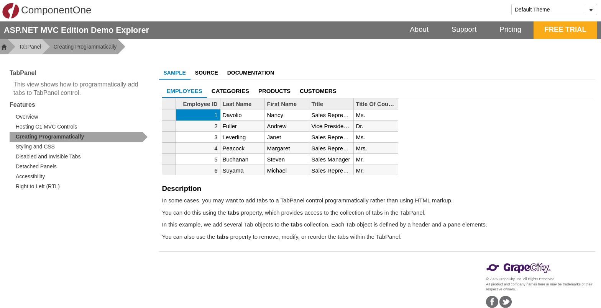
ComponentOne (47, 11)
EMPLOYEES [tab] (184, 91)
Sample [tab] (175, 73)
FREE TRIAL (565, 29)
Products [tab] (274, 91)
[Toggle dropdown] (591, 9)
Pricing (510, 29)
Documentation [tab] (250, 73)
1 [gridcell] (215, 115)
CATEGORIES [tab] (230, 91)
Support (464, 29)
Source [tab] (206, 73)
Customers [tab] (318, 91)
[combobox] (548, 9)
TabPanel (30, 47)
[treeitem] (79, 137)
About (419, 29)
